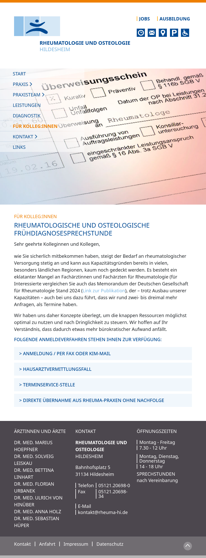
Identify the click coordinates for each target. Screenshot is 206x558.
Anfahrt (47, 544)
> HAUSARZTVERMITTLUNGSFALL (55, 369)
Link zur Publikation (104, 290)
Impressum (76, 544)
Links (19, 147)
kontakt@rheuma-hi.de (103, 512)
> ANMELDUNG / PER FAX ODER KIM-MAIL (65, 353)
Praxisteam (29, 95)
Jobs (144, 18)
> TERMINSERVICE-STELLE (47, 385)
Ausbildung (174, 18)
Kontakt (25, 136)
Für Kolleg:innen (35, 126)
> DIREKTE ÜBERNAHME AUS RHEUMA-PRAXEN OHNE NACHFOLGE (91, 400)
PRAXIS (23, 84)
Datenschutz (109, 544)
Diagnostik (26, 116)
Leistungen (27, 105)
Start (19, 74)
